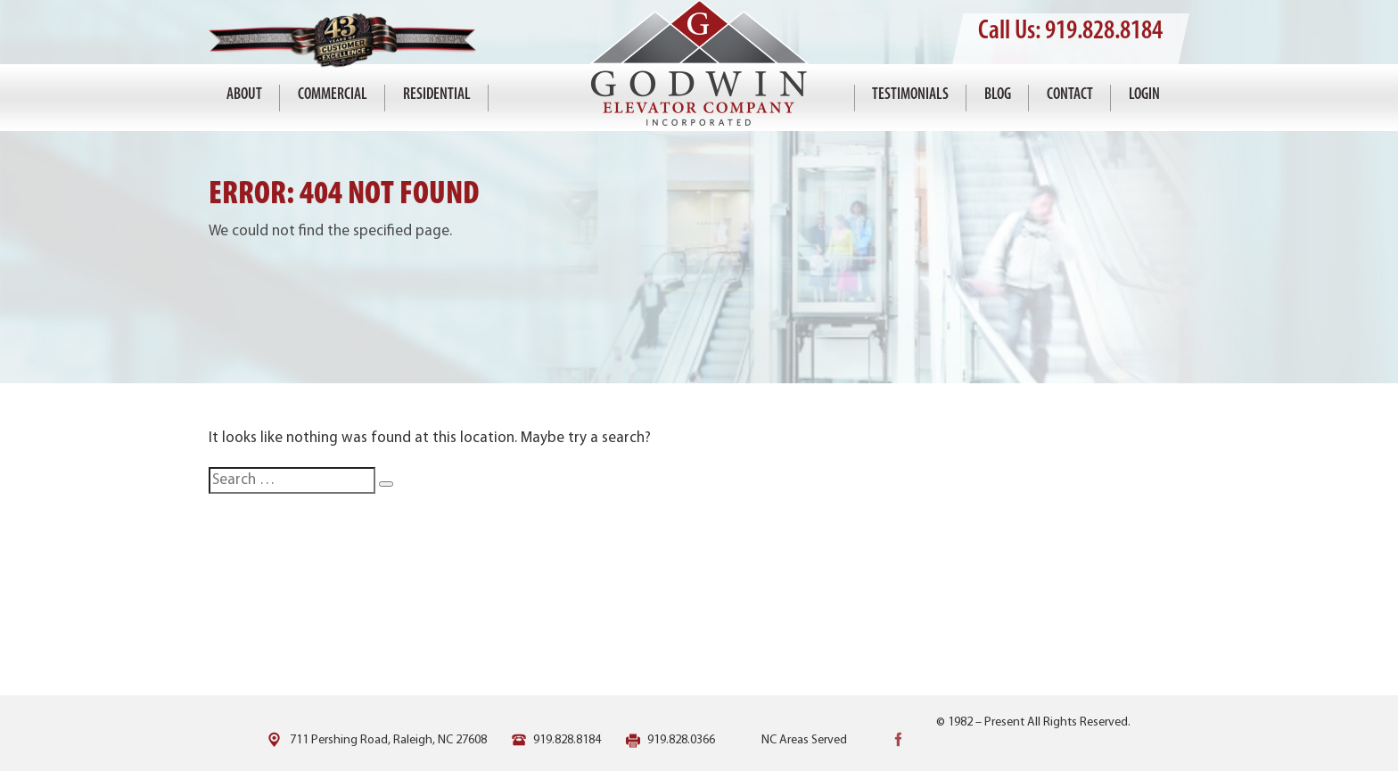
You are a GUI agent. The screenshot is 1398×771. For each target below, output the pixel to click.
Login (1144, 94)
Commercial (332, 94)
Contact (1070, 94)
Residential (437, 94)
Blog (997, 94)
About (244, 94)
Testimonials (910, 94)
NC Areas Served (804, 740)
